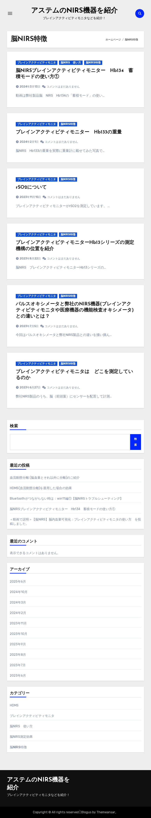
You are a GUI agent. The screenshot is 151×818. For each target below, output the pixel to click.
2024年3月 (18, 602)
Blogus (86, 812)
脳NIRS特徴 (93, 62)
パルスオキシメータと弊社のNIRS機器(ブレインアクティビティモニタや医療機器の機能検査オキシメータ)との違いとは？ (75, 310)
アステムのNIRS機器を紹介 (74, 11)
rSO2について (31, 187)
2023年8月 (18, 655)
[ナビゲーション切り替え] (10, 13)
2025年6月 (18, 581)
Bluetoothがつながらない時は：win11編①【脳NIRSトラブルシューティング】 (66, 498)
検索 (14, 426)
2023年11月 (18, 623)
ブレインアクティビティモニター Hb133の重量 (69, 132)
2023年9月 (18, 644)
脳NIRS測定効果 (21, 737)
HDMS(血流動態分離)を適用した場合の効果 (41, 488)
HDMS (14, 705)
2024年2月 (18, 613)
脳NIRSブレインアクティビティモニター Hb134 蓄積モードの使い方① (62, 509)
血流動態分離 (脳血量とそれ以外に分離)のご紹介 (45, 477)
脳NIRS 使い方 (71, 62)
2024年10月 (19, 592)
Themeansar (106, 812)
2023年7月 (18, 665)
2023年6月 (18, 675)
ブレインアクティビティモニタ (36, 62)
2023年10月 (19, 634)
